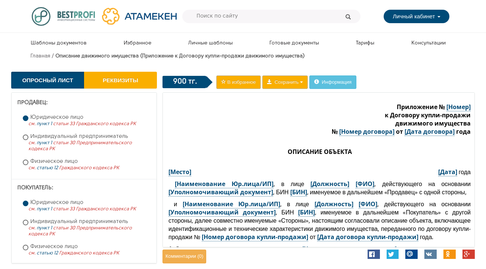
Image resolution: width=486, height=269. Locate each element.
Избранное (137, 43)
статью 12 (47, 168)
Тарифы (365, 43)
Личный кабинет (416, 16)
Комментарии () (184, 256)
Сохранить (285, 82)
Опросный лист (47, 80)
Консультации (428, 43)
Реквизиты (120, 80)
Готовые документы (294, 43)
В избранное (238, 82)
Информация (333, 82)
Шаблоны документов (59, 43)
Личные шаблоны (210, 43)
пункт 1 (44, 123)
